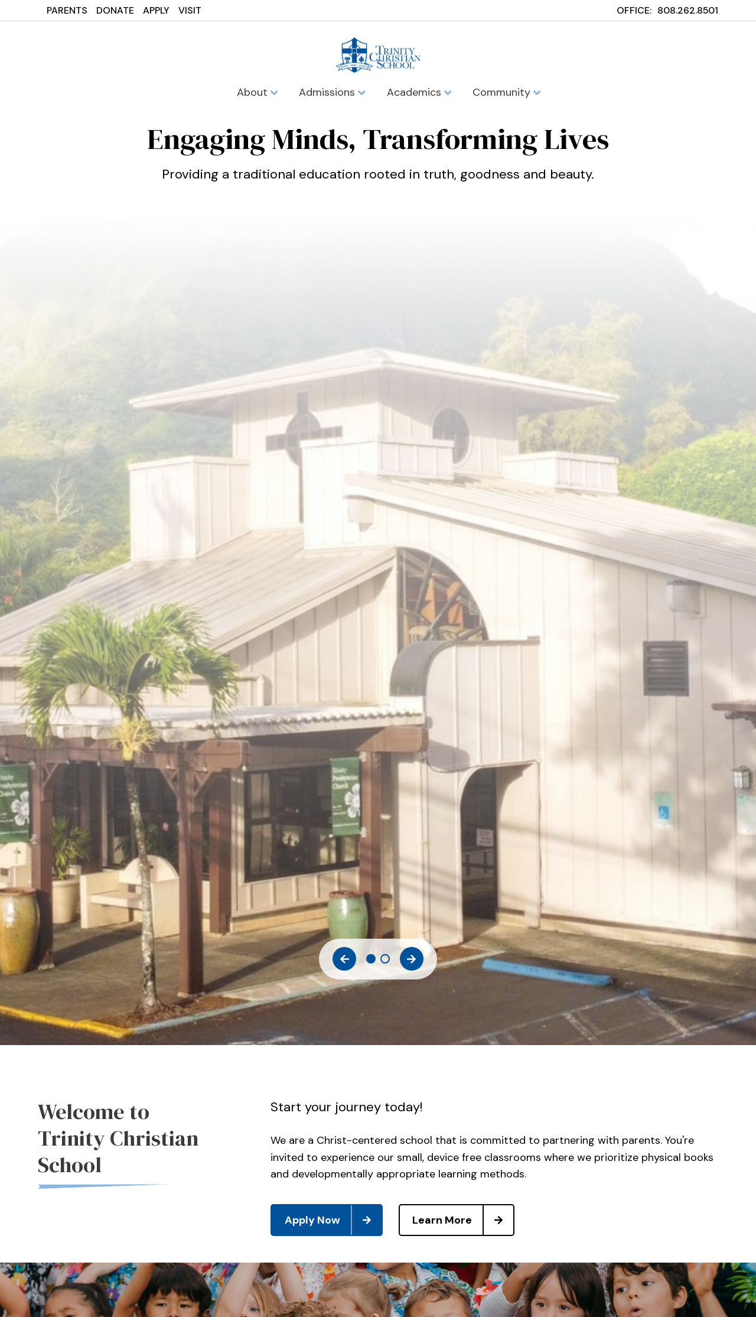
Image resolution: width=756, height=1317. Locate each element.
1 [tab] (371, 959)
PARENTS (67, 10)
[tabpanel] (378, 161)
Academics (419, 92)
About (257, 92)
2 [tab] (385, 959)
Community (506, 92)
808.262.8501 (687, 10)
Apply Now (333, 1220)
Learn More (462, 1220)
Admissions (332, 92)
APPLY (156, 10)
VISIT (189, 10)
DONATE (115, 10)
